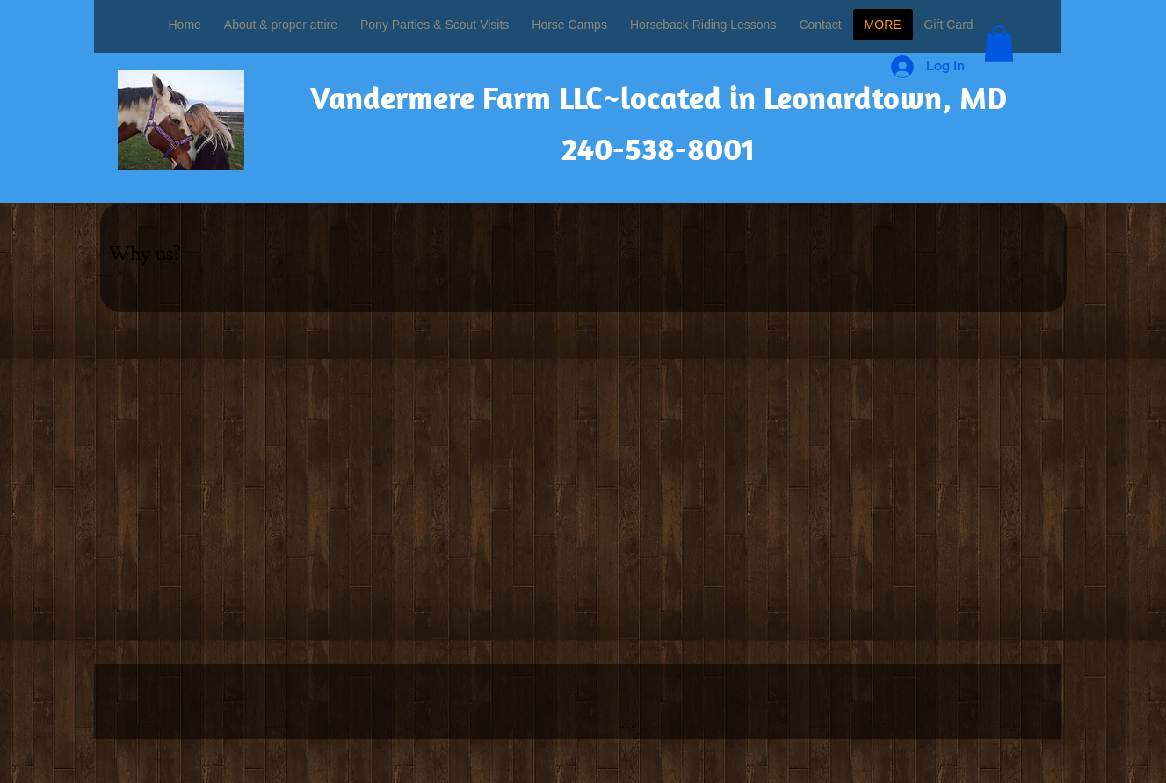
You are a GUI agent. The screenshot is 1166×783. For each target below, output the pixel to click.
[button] (999, 43)
